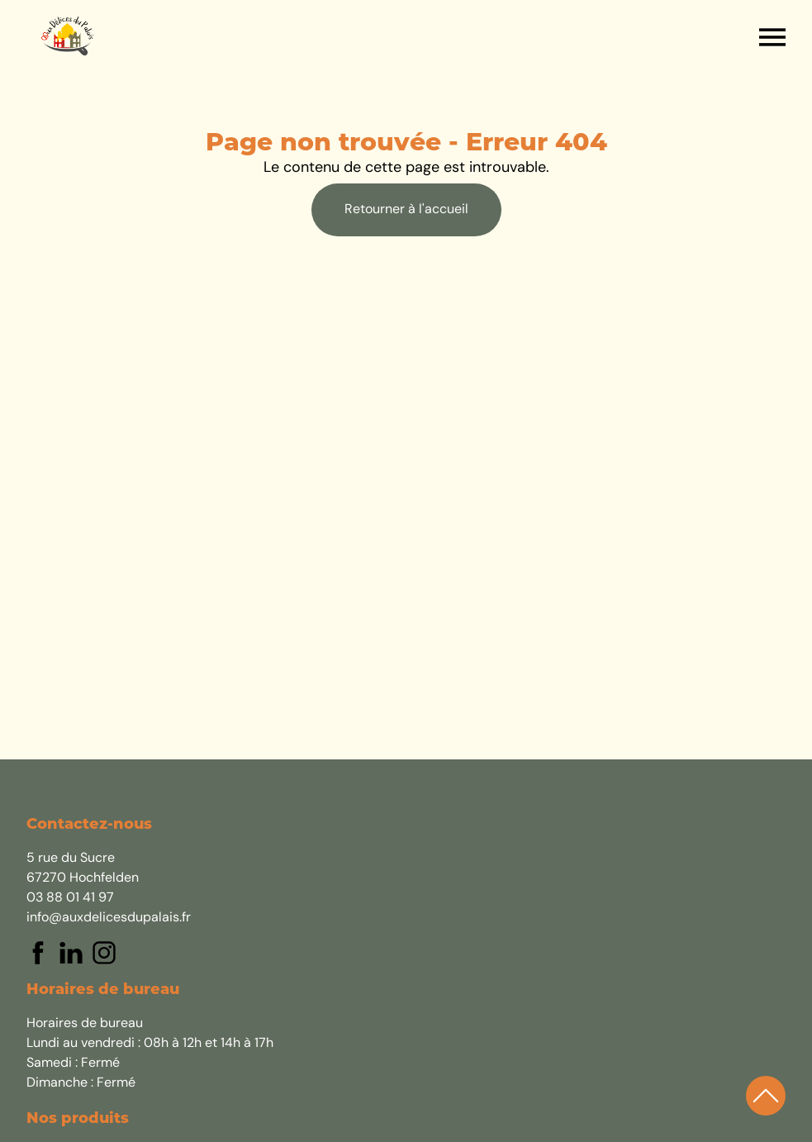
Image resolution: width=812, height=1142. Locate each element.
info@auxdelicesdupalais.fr (108, 918)
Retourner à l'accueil (406, 210)
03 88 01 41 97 (70, 898)
